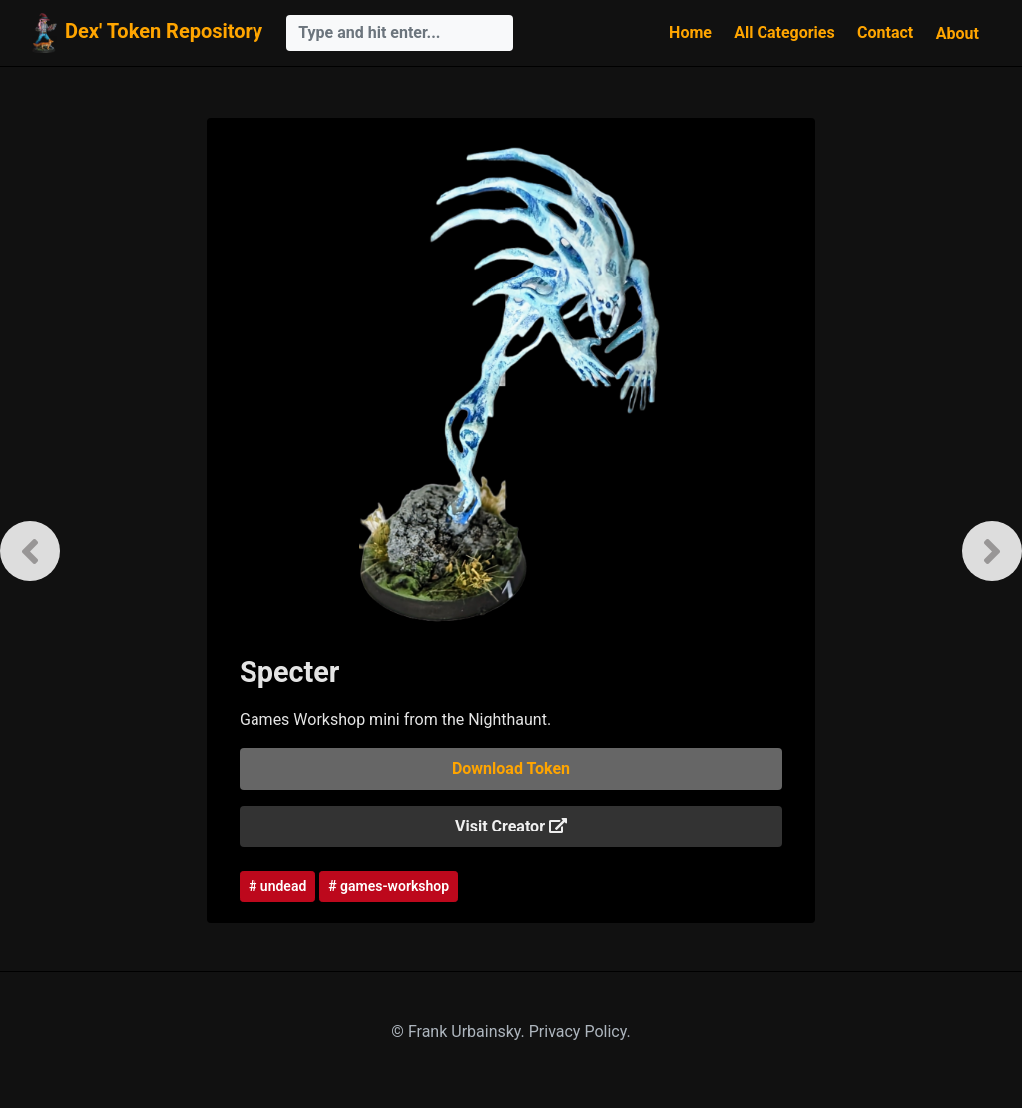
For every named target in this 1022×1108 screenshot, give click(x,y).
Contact (885, 32)
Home (690, 32)
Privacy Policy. (580, 1031)
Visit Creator (511, 826)
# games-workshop (388, 886)
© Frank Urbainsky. (459, 1031)
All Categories (784, 32)
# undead (277, 886)
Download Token (511, 768)
